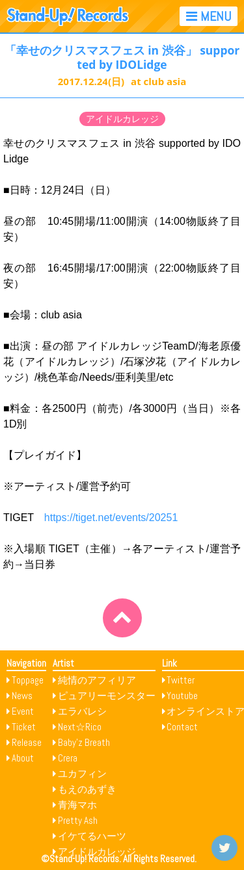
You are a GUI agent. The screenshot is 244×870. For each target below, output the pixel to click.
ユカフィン (82, 773)
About (23, 758)
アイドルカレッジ (122, 119)
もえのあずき (87, 789)
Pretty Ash (78, 820)
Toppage (28, 680)
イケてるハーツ (92, 836)
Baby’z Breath (84, 742)
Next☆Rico (80, 727)
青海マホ (77, 805)
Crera (67, 758)
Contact (182, 727)
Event (23, 711)
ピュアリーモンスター (107, 695)
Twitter (181, 680)
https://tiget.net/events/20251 (111, 517)
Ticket (24, 727)
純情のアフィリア (97, 680)
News (22, 695)
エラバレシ (82, 711)
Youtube (182, 695)
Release (27, 742)
